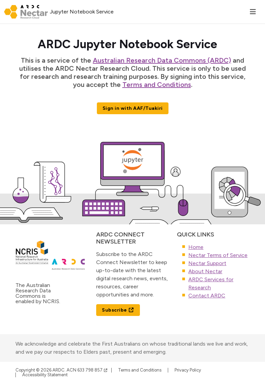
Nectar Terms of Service (218, 255)
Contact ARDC (206, 295)
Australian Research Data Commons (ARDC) (162, 60)
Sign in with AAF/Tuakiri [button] (133, 108)
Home (195, 247)
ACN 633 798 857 (87, 370)
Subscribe (118, 310)
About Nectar (205, 271)
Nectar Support (207, 263)
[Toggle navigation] (252, 12)
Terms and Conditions (156, 85)
